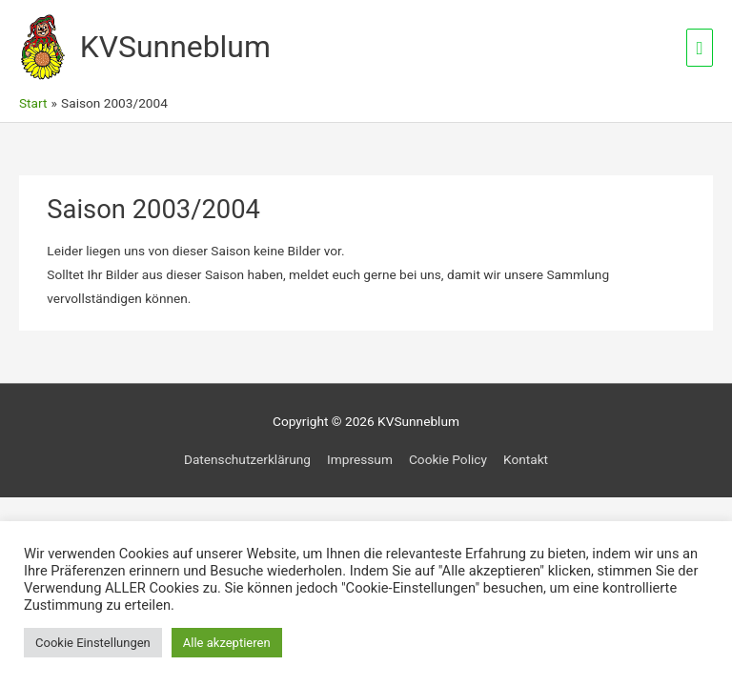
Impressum (360, 459)
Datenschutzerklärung (247, 459)
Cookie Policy (448, 459)
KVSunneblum (175, 47)
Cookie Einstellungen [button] (93, 643)
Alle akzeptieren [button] (227, 643)
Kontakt (525, 459)
